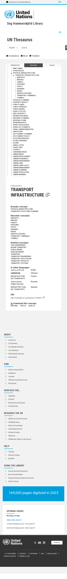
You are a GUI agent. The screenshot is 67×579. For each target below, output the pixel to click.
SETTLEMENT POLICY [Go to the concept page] (21, 136)
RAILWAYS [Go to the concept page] (20, 89)
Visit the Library (13, 481)
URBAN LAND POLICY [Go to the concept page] (21, 165)
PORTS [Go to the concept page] (19, 86)
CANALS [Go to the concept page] (20, 82)
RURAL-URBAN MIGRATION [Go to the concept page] (23, 129)
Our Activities (12, 343)
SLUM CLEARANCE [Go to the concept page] (20, 141)
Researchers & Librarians (16, 403)
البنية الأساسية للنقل (17, 270)
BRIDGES (14, 220)
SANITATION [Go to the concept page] (17, 131)
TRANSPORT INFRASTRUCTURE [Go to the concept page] (27, 75)
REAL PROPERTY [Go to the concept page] (19, 113)
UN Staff (11, 399)
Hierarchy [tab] (33, 65)
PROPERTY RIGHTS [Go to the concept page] (20, 102)
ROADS (13, 232)
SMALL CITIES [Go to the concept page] (18, 145)
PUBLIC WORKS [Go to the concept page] (19, 109)
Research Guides (14, 432)
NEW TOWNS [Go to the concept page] (18, 68)
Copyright (33, 553)
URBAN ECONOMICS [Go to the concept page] (20, 159)
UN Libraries (12, 383)
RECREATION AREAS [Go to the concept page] (20, 116)
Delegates (11, 396)
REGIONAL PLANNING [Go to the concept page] (21, 118)
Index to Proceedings (15, 425)
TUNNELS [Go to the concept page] (20, 98)
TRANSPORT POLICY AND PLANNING (24, 211)
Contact (22, 553)
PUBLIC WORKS (16, 250)
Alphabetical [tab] (15, 65)
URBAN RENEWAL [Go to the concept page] (19, 174)
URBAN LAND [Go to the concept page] (18, 163)
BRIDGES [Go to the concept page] (20, 80)
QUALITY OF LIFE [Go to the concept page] (19, 111)
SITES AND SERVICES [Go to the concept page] (21, 138)
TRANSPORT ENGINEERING (21, 256)
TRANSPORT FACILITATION (21, 259)
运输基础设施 (15, 273)
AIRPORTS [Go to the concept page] (21, 77)
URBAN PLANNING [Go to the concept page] (20, 170)
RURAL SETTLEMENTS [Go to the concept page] (21, 127)
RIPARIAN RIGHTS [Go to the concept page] (19, 122)
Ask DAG (11, 458)
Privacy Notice (10, 556)
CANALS (14, 222)
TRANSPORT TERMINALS (20, 236)
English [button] (13, 48)
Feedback (34, 56)
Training (11, 452)
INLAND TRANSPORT (19, 247)
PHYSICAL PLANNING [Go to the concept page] (21, 100)
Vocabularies (12, 56)
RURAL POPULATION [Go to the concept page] (21, 125)
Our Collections (13, 350)
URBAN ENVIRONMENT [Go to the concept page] (21, 161)
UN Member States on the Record (19, 439)
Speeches (11, 436)
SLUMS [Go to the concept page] (16, 143)
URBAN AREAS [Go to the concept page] (18, 154)
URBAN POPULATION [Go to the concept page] (21, 172)
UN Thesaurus (19, 39)
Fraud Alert (52, 553)
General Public (13, 406)
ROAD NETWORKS (17, 252)
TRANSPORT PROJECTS (20, 261)
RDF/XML (14, 306)
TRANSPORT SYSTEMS (19, 263)
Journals (11, 376)
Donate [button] (57, 542)
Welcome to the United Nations (19, 2)
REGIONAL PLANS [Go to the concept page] (19, 120)
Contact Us (12, 340)
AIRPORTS (15, 218)
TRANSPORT (15, 254)
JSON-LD (31, 306)
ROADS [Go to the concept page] (19, 91)
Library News (12, 357)
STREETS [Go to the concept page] (16, 150)
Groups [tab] (52, 65)
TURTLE (23, 306)
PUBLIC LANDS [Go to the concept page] (18, 104)
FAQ (42, 553)
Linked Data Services (15, 429)
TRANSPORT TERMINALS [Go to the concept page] (26, 95)
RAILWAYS (14, 229)
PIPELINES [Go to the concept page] (21, 84)
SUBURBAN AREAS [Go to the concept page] (20, 152)
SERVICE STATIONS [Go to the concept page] (24, 93)
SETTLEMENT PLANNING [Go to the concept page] (22, 134)
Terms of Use (24, 556)
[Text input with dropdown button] (42, 47)
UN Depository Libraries (16, 354)
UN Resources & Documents (17, 380)
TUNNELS (14, 238)
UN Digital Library (14, 422)
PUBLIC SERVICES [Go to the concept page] (20, 107)
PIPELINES (15, 225)
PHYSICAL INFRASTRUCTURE (22, 209)
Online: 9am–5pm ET (14, 520)
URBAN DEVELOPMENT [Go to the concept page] (21, 156)
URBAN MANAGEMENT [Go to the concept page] (21, 168)
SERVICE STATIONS (18, 234)
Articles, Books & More (15, 370)
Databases (12, 373)
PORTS (13, 227)
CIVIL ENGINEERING (18, 245)
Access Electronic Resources (18, 471)
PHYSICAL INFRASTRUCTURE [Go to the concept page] (24, 73)
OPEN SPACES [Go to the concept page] (18, 71)
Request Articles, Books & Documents (21, 478)
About (24, 56)
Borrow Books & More (15, 474)
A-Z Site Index (10, 553)
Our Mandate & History (16, 347)
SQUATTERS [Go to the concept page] (17, 147)
